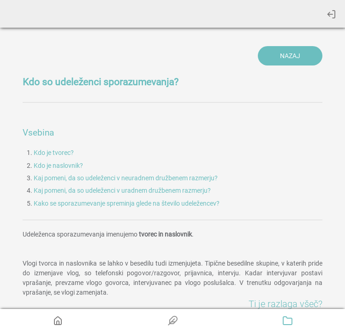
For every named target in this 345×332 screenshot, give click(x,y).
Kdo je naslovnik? (58, 165)
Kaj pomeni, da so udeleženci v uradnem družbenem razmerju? (122, 190)
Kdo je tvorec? (54, 152)
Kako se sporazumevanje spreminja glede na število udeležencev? (127, 203)
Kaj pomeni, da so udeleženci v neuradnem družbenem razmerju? (126, 178)
